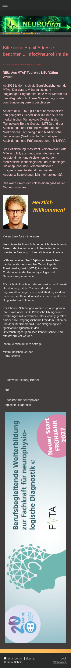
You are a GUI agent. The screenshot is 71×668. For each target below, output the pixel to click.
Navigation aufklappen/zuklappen (35, 5)
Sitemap (30, 658)
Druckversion (14, 658)
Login (64, 658)
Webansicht (60, 662)
